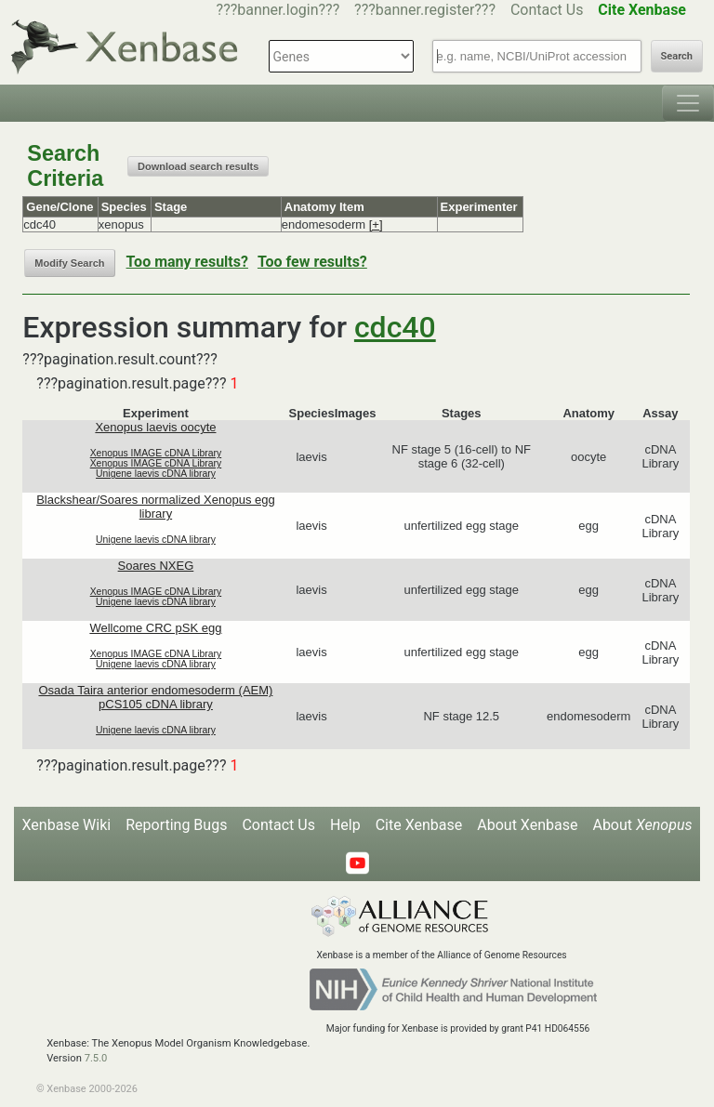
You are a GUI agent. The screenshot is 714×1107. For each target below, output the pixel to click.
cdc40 (395, 327)
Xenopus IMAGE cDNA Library (156, 453)
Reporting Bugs (176, 825)
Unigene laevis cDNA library (156, 473)
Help (345, 825)
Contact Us (547, 10)
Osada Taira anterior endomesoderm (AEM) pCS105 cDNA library (155, 697)
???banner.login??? (278, 10)
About (642, 825)
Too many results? (187, 261)
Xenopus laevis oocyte (155, 427)
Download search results (198, 166)
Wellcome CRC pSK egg (155, 628)
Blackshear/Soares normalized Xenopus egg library (155, 507)
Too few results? (312, 261)
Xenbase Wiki (67, 825)
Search (677, 56)
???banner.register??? (425, 10)
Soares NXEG (156, 566)
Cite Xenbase (419, 825)
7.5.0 (96, 1058)
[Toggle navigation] (688, 103)
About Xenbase (527, 825)
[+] (376, 224)
